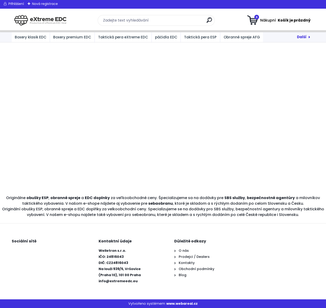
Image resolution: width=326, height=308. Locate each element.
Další (302, 36)
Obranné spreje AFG (242, 37)
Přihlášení (16, 3)
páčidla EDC (166, 37)
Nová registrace (45, 3)
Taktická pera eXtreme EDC (123, 37)
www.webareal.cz (182, 303)
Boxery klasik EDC (30, 37)
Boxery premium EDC (72, 37)
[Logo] (40, 20)
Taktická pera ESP (200, 37)
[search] (209, 21)
